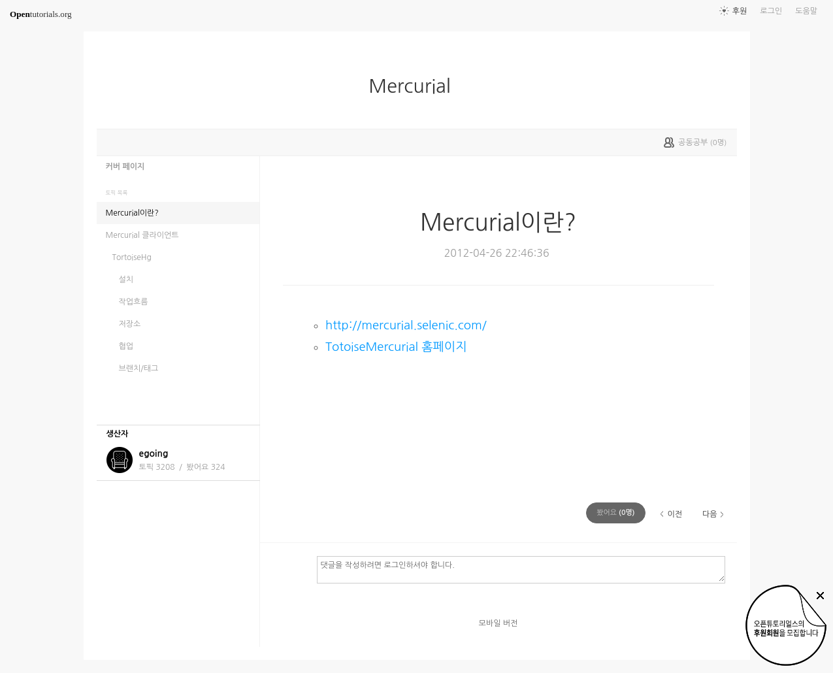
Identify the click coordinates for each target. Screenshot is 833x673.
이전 (674, 514)
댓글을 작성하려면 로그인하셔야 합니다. (521, 569)
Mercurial (414, 86)
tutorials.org (41, 14)
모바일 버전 (498, 623)
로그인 (771, 11)
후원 (739, 11)
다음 (709, 514)
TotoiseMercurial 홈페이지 (396, 346)
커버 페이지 (125, 167)
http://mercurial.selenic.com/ (406, 325)
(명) (615, 512)
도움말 (806, 11)
